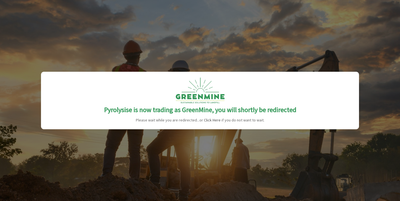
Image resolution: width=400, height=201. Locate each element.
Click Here (212, 120)
